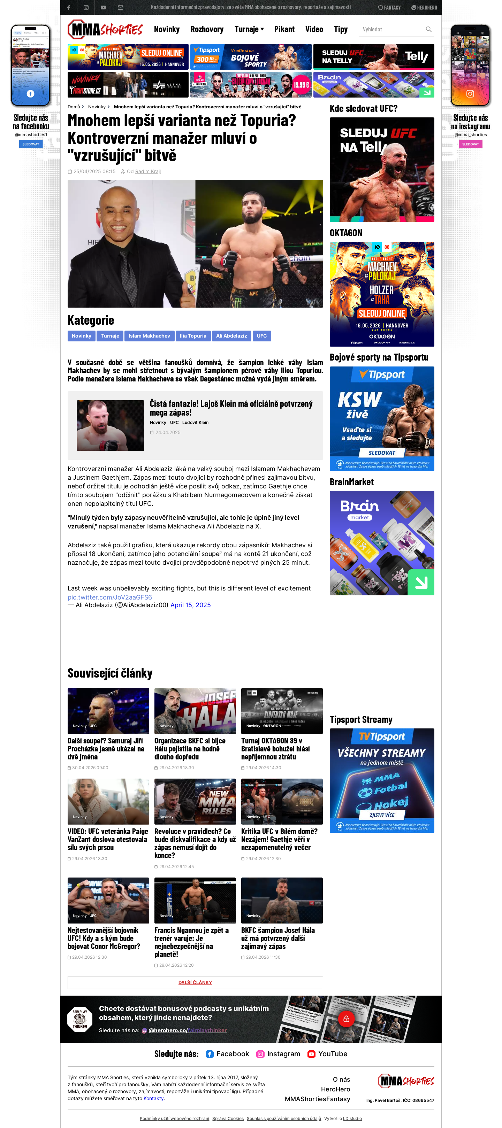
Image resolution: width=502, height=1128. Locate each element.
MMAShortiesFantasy (317, 1099)
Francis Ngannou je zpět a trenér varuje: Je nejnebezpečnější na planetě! (191, 943)
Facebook (228, 1054)
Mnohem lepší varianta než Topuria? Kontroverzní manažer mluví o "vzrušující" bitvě (208, 107)
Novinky (167, 29)
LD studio (352, 1119)
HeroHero (335, 1090)
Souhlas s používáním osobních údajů (284, 1119)
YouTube (327, 1054)
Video (314, 29)
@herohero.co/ (184, 1031)
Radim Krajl (148, 172)
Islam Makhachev (149, 336)
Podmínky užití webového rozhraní (174, 1119)
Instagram (278, 1054)
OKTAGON (272, 726)
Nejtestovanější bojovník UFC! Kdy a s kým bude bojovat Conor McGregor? (104, 939)
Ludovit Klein (195, 423)
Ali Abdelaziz (231, 336)
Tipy (341, 29)
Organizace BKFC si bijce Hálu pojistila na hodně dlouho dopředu (190, 749)
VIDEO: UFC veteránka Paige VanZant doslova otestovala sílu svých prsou (108, 840)
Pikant (284, 29)
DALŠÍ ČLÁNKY (195, 983)
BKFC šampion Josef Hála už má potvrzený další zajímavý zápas (278, 939)
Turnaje (249, 29)
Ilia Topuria (193, 336)
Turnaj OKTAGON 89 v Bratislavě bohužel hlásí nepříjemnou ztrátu (275, 749)
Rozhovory (207, 29)
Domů (74, 107)
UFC (262, 336)
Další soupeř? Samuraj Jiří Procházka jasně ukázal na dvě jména (106, 749)
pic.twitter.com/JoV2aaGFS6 (110, 598)
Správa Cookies (228, 1119)
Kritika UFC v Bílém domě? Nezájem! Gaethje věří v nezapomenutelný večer (279, 840)
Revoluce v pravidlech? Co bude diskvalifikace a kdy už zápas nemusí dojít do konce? (195, 844)
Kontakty (154, 1099)
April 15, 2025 (190, 605)
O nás (341, 1080)
